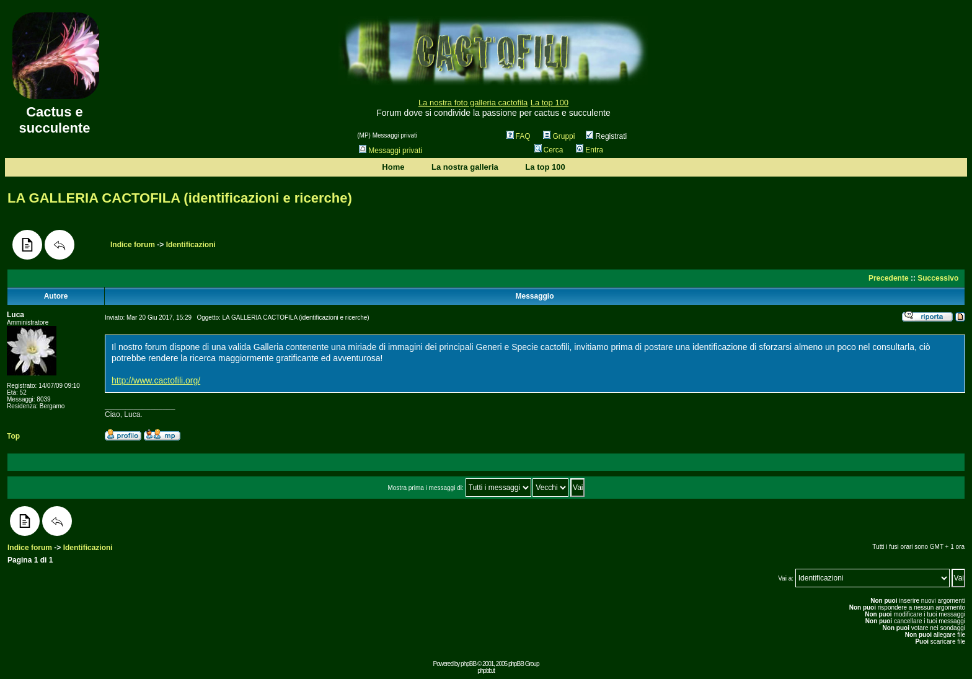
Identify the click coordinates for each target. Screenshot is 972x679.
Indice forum (132, 244)
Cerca (548, 150)
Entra (589, 150)
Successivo (937, 278)
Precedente (888, 278)
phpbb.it (486, 670)
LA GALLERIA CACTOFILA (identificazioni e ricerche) (179, 198)
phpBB (468, 663)
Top (13, 436)
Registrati (606, 136)
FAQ (518, 136)
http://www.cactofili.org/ (156, 380)
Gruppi (559, 136)
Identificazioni (191, 244)
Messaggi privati (390, 150)
